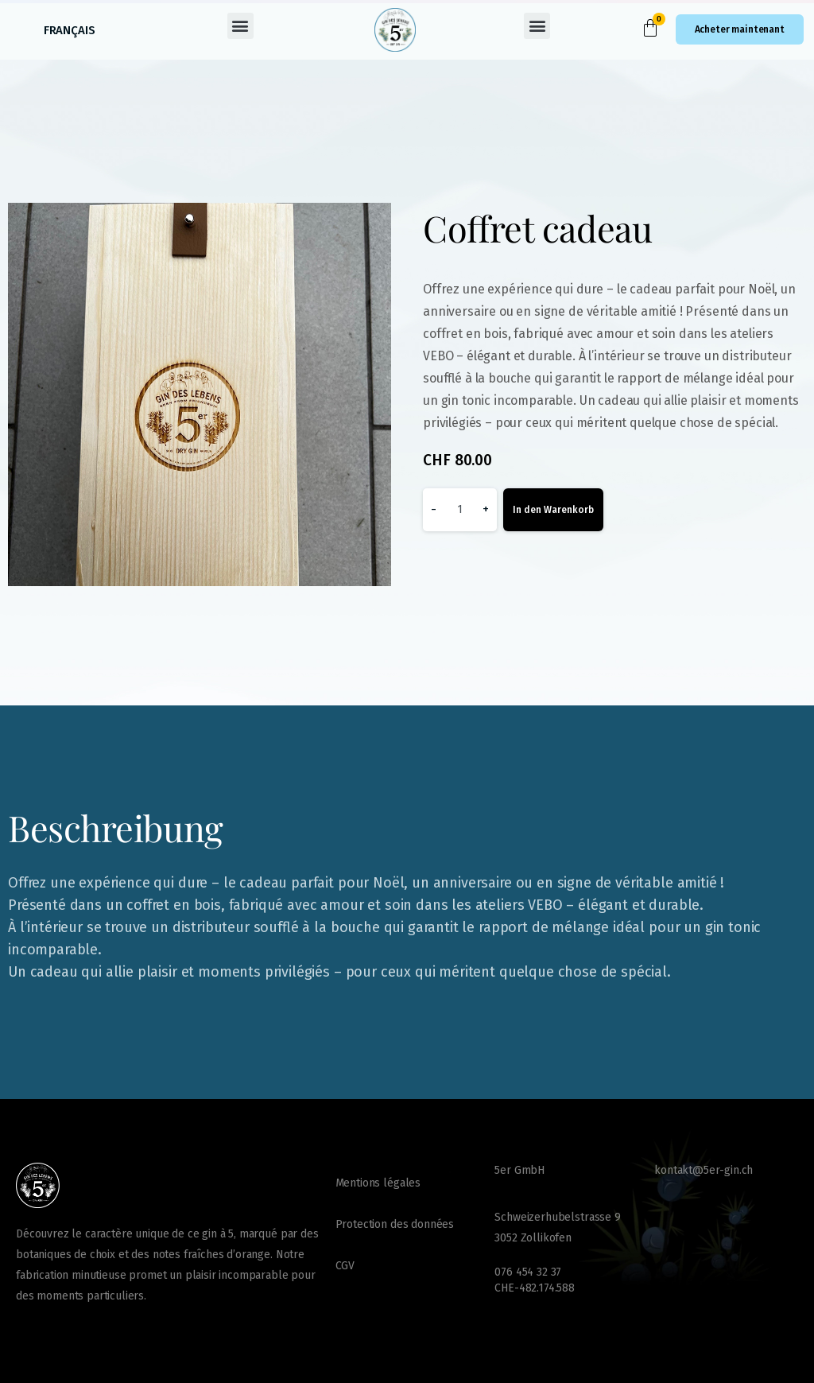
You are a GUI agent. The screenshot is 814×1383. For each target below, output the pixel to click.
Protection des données (394, 1224)
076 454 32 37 (527, 1272)
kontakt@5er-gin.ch (703, 1170)
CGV (345, 1265)
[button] (240, 26)
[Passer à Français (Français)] (69, 30)
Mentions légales (378, 1183)
